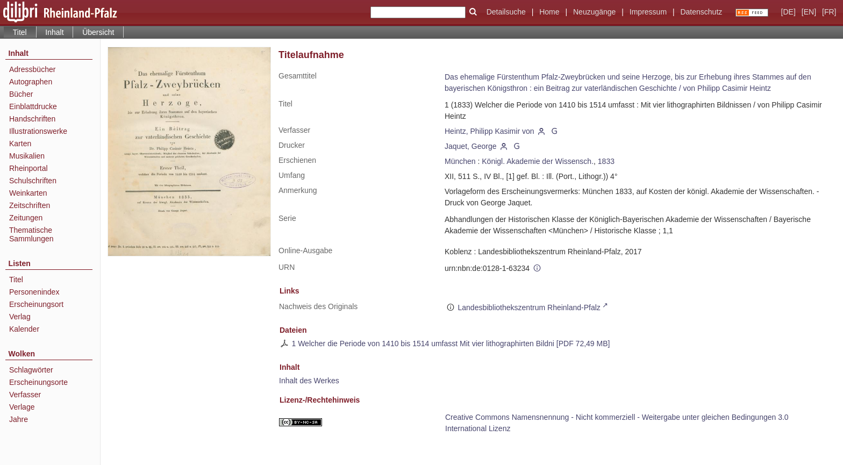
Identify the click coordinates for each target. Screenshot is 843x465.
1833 (606, 161)
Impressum (648, 12)
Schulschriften (32, 180)
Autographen (30, 81)
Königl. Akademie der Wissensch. (538, 161)
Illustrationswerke (38, 131)
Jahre (18, 419)
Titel (16, 279)
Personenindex (34, 292)
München (460, 161)
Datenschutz (701, 12)
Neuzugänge (594, 12)
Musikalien (27, 156)
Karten (20, 143)
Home (549, 12)
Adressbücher (32, 69)
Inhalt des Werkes (309, 380)
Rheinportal (28, 168)
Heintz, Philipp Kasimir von (489, 131)
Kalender (24, 329)
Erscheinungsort (36, 304)
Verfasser (25, 394)
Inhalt (54, 32)
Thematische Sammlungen (31, 234)
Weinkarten (28, 193)
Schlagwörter (31, 370)
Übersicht (98, 32)
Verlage (21, 407)
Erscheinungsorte (38, 382)
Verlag (20, 316)
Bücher (21, 94)
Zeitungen (25, 217)
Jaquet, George (471, 146)
